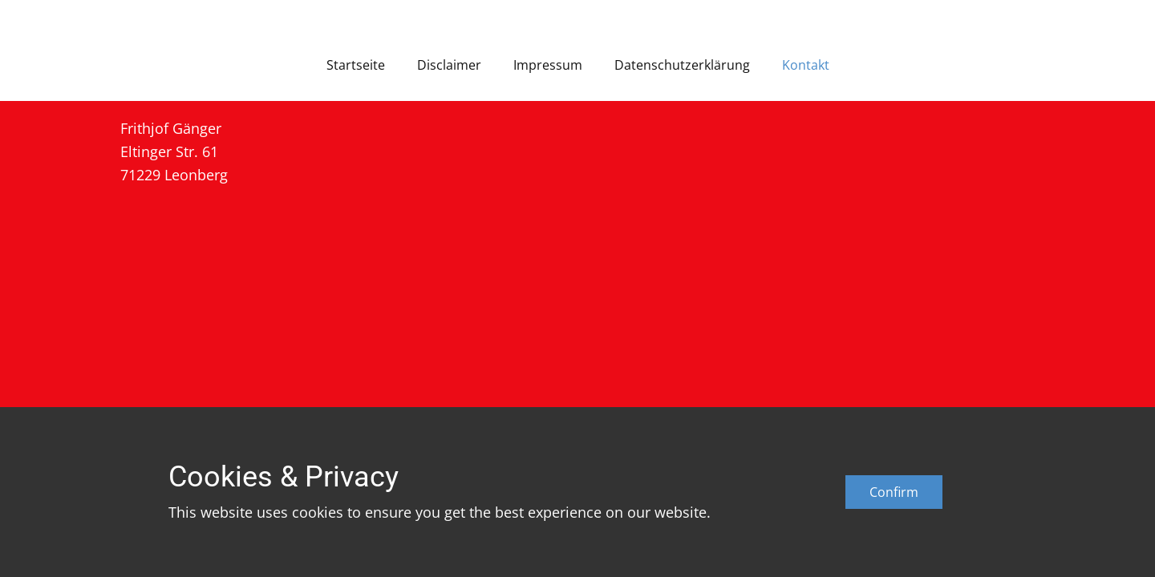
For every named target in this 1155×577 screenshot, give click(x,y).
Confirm (893, 492)
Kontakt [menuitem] (805, 65)
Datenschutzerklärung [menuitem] (682, 65)
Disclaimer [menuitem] (449, 65)
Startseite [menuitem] (355, 65)
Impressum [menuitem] (547, 65)
